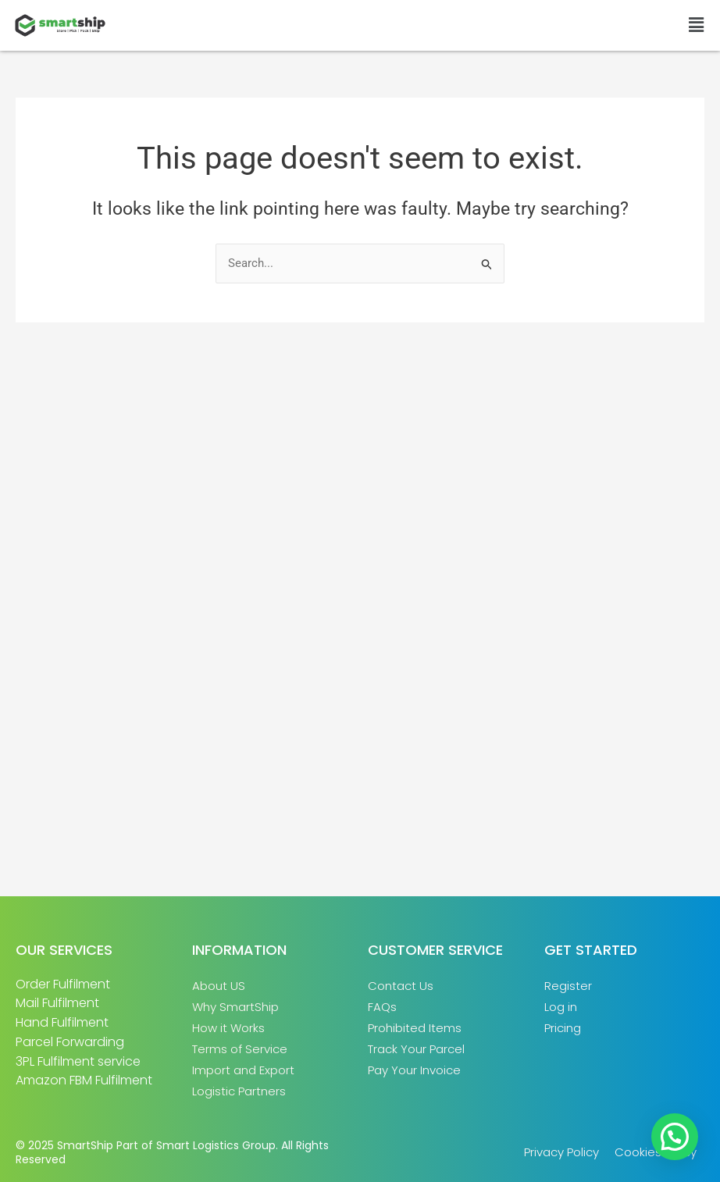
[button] (696, 25)
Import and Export (243, 1070)
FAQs (382, 1007)
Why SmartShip (235, 1007)
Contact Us (400, 985)
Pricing (562, 1028)
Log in (560, 1007)
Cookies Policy (656, 1152)
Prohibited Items (415, 1028)
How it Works (228, 1028)
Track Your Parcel (416, 1049)
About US (218, 985)
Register (568, 985)
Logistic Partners (239, 1091)
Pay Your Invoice (414, 1070)
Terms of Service (239, 1049)
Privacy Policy (561, 1152)
